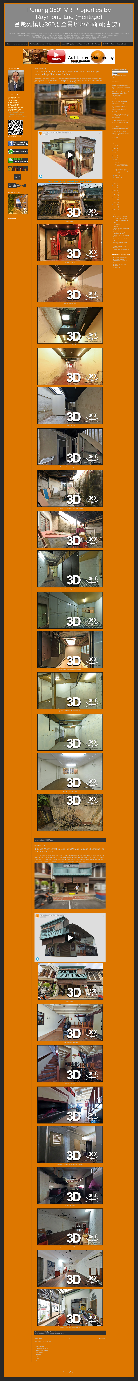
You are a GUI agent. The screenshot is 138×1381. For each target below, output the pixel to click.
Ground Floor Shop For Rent (121, 239)
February (117, 177)
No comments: (54, 839)
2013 (115, 199)
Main (8, 44)
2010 (115, 207)
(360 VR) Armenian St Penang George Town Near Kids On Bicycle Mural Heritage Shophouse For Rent (67, 73)
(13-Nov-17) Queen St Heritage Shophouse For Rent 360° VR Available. (120, 122)
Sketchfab (89, 181)
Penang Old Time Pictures (120, 249)
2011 (115, 204)
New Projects (96, 44)
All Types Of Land (83, 44)
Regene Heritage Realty (118, 44)
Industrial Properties (68, 44)
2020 (115, 183)
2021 (115, 157)
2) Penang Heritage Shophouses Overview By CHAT (120, 260)
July (116, 159)
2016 (115, 192)
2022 (115, 155)
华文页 (38, 1357)
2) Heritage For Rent (44, 840)
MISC (37, 1359)
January (117, 180)
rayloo (82, 181)
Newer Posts (38, 1338)
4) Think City (116, 267)
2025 (115, 148)
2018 (115, 188)
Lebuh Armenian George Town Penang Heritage (63, 181)
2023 (115, 153)
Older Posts (102, 1338)
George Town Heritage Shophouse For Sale (119, 232)
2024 (115, 150)
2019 (115, 185)
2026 (115, 145)
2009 (115, 209)
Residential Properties (37, 44)
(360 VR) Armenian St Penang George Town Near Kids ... (121, 165)
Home (70, 1338)
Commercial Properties (19, 44)
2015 (115, 195)
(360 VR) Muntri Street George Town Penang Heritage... (121, 171)
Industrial (38, 1354)
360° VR (105, 44)
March (117, 175)
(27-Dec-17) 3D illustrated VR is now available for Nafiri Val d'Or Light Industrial (120, 116)
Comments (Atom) (47, 1341)
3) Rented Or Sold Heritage (120, 220)
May (116, 162)
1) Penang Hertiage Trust (120, 257)
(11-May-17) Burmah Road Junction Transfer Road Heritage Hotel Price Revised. (120, 133)
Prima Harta (39, 1361)
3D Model (115, 226)
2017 (115, 190)
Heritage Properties (53, 44)
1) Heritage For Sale (44, 1333)
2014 (115, 197)
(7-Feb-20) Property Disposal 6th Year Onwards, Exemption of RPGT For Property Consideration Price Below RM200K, (120, 95)
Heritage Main (40, 1346)
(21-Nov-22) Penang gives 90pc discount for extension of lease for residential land (121, 87)
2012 (115, 202)
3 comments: (53, 1331)
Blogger (72, 1372)
